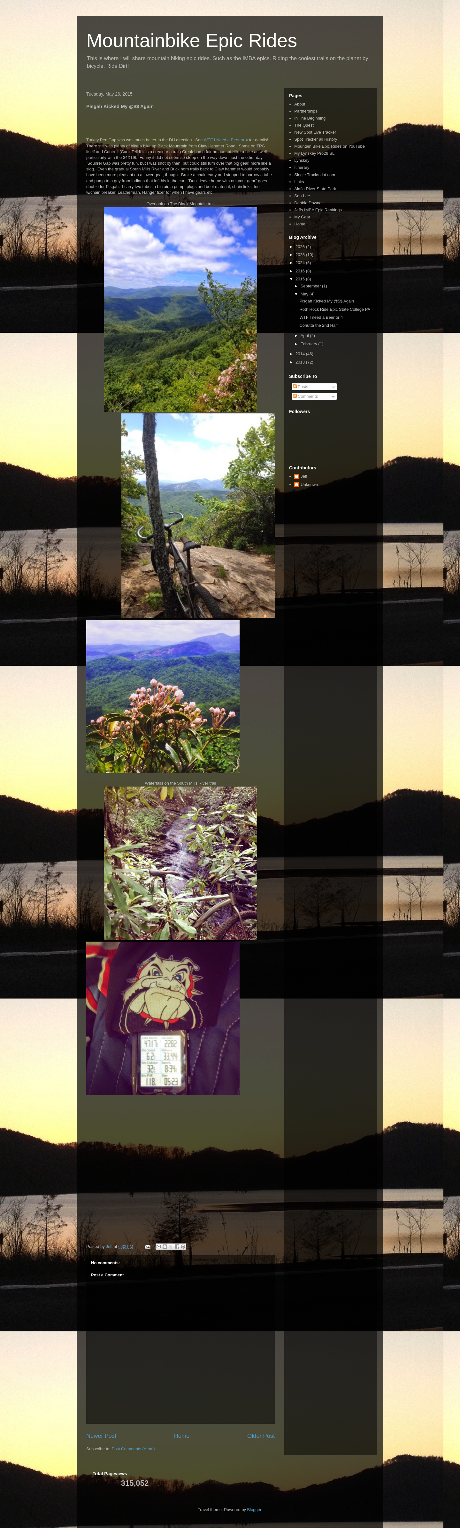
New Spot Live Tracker (315, 132)
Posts (300, 386)
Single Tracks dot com (314, 174)
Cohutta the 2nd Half (318, 325)
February (309, 343)
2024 (300, 262)
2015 (300, 279)
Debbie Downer (308, 202)
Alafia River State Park (315, 188)
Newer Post (101, 1436)
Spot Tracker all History (315, 139)
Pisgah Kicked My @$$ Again (326, 301)
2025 (300, 254)
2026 (300, 246)
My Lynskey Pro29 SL (314, 153)
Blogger (254, 1509)
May (305, 294)
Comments (305, 396)
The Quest (304, 125)
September (311, 286)
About (299, 104)
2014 (300, 353)
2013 (300, 362)
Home (182, 1436)
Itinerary (301, 167)
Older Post (261, 1436)
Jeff (304, 476)
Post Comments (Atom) (133, 1448)
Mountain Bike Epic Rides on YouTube (329, 146)
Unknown (309, 484)
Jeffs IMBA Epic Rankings (318, 210)
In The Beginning (310, 118)
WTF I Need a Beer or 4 (226, 139)
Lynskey (301, 160)
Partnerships (306, 111)
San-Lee (302, 195)
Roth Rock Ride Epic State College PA (334, 309)
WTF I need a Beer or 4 (321, 317)
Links (299, 181)
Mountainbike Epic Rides (191, 40)
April (305, 335)
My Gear (302, 217)
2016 (300, 271)
